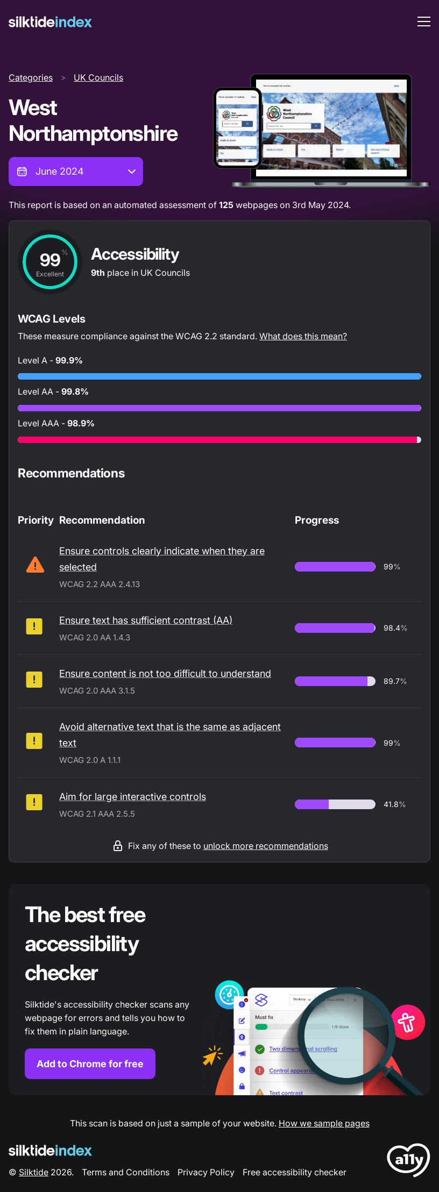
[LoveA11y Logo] (408, 1162)
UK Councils (98, 77)
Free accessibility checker (294, 1172)
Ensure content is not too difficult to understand (165, 673)
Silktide (33, 1172)
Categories (31, 77)
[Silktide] (50, 21)
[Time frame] (76, 171)
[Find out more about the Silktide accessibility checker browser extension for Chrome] (219, 989)
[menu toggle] (424, 21)
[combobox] (76, 171)
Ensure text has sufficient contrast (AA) (145, 620)
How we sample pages (324, 1123)
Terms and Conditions (125, 1172)
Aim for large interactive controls (132, 796)
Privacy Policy (206, 1172)
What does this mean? (303, 336)
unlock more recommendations (265, 845)
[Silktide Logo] (50, 1150)
